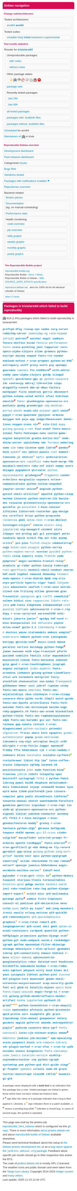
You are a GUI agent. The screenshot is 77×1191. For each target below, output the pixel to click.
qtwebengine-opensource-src (47, 402)
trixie (27, 37)
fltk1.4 (42, 783)
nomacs (46, 960)
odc (43, 444)
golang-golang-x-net (18, 430)
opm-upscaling (61, 1046)
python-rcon (40, 640)
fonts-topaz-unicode (18, 999)
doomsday (49, 577)
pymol (19, 787)
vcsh (63, 943)
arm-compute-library (51, 1050)
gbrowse (43, 833)
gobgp (29, 890)
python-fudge (54, 651)
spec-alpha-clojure (26, 375)
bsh (17, 420)
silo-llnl (50, 426)
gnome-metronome (47, 741)
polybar (45, 412)
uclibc (25, 867)
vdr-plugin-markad (16, 1055)
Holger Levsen (64, 1180)
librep (7, 960)
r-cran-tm (58, 1055)
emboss (52, 636)
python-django (48, 943)
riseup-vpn (31, 329)
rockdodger (62, 947)
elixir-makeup (21, 965)
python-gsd (33, 1073)
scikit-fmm (35, 540)
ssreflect (16, 518)
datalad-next (47, 969)
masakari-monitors (16, 468)
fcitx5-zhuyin (40, 546)
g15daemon (10, 690)
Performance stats (17, 213)
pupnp (29, 741)
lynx (70, 792)
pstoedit (55, 733)
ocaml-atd (30, 412)
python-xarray (51, 550)
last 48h (13, 104)
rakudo (65, 867)
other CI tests (12, 296)
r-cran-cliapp (59, 698)
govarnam (52, 594)
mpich (21, 540)
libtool (32, 982)
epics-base (63, 995)
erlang (30, 919)
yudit (29, 801)
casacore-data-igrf (42, 1035)
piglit (7, 1035)
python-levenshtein (33, 1013)
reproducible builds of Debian (32, 1143)
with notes (15, 61)
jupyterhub (35, 1008)
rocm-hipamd (58, 333)
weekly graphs (15, 241)
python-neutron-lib (42, 501)
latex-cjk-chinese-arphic (38, 1041)
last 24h (13, 98)
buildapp (36, 651)
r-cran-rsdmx (57, 973)
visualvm (15, 505)
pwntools (9, 406)
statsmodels (37, 636)
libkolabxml (19, 792)
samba (45, 329)
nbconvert (61, 392)
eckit (50, 468)
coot (54, 453)
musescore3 (11, 664)
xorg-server (59, 329)
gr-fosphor (11, 1077)
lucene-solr (23, 861)
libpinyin (21, 769)
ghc (48, 1021)
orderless (10, 481)
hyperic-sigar (35, 586)
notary (62, 1026)
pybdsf (15, 453)
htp (37, 765)
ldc (5, 384)
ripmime (53, 690)
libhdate (23, 677)
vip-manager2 (30, 532)
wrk (14, 681)
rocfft (47, 600)
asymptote (37, 1021)
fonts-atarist (54, 849)
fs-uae (54, 867)
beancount (37, 986)
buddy (32, 828)
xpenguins (27, 600)
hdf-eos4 (57, 622)
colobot (46, 532)
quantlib (50, 938)
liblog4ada (59, 640)
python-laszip (41, 568)
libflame (21, 612)
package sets (15, 86)
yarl (55, 412)
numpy (59, 468)
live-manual (29, 1026)
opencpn (21, 871)
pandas (63, 449)
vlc (35, 426)
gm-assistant (26, 509)
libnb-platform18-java (35, 796)
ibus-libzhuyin (36, 698)
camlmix (22, 371)
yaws (6, 982)
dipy (6, 617)
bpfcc (40, 459)
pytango (8, 906)
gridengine (33, 477)
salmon (7, 604)
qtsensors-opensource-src (34, 814)
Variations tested (14, 174)
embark (25, 640)
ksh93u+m (42, 371)
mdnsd (61, 646)
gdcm (20, 801)
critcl (7, 546)
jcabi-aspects (40, 672)
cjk (41, 754)
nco (5, 518)
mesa (63, 910)
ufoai (50, 397)
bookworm (37, 37)
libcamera (10, 745)
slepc (58, 384)
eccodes (8, 1059)
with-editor (61, 371)
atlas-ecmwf (11, 631)
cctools (38, 1077)
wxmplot (64, 636)
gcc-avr (45, 724)
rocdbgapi (34, 849)
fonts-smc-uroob (42, 715)
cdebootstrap (62, 546)
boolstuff (10, 783)
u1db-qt (8, 814)
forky (21, 37)
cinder (62, 838)
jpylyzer (44, 416)
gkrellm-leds (25, 646)
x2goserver (11, 737)
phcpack (29, 978)
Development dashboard (18, 150)
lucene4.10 (49, 769)
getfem (19, 952)
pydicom (21, 1035)
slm (13, 449)
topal (51, 586)
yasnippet (53, 536)
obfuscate (45, 626)
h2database (30, 754)
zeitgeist (21, 672)
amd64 (11, 25)
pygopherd (22, 472)
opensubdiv (20, 1017)
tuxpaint (9, 886)
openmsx (26, 1077)
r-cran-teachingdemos (35, 668)
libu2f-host (51, 877)
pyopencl (18, 1050)
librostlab (44, 384)
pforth (62, 655)
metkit (39, 397)
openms (30, 838)
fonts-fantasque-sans (30, 434)
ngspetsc (55, 737)
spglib (20, 1030)
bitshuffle (11, 973)
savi (31, 690)
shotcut (27, 459)
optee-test (35, 522)
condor (65, 477)
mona (14, 796)
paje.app (28, 420)
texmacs (62, 577)
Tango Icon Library (18, 1180)
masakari (66, 915)
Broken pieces (14, 197)
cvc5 (66, 608)
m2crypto (9, 750)
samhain (58, 339)
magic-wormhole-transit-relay (41, 564)
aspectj (27, 559)
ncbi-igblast (12, 978)
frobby (7, 754)
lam (43, 765)
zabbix (31, 906)
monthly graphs (16, 247)
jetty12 (8, 339)
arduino (58, 416)
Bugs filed (10, 168)
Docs (31, 274)
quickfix (9, 509)
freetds (50, 559)
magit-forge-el (46, 999)
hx (47, 882)
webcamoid (27, 973)
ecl (13, 995)
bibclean (61, 397)
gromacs (50, 351)
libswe (25, 664)
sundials (9, 540)
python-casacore (56, 379)
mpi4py (44, 622)
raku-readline (21, 895)
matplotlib (22, 440)
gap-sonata (23, 728)
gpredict (9, 857)
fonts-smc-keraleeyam (31, 711)
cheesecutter (28, 685)
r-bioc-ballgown (34, 823)
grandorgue (35, 406)
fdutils (35, 660)
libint (28, 765)
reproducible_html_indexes (18, 1135)
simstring (10, 867)
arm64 (19, 25)
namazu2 (35, 577)
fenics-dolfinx (14, 343)
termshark (26, 681)
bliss (21, 760)
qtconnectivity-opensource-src (46, 505)
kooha (21, 1008)
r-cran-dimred (32, 581)
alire (58, 532)
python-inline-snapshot (44, 486)
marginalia (27, 481)
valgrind (9, 843)
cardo (39, 703)
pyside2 (54, 554)
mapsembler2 (61, 660)
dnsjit (54, 745)
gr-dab (33, 853)
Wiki (41, 278)
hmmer (23, 690)
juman (7, 655)
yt (41, 379)
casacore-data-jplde (18, 703)
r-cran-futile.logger (33, 750)
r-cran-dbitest (55, 522)
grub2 (7, 1013)
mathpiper (10, 392)
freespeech (63, 685)
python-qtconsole (57, 1017)
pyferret (33, 1030)
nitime (39, 594)
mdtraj (30, 384)
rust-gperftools (15, 573)
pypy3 (7, 416)
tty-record (62, 853)
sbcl (46, 933)
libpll (49, 703)
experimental (52, 37)
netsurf (8, 871)
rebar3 (44, 929)
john (30, 774)
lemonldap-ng (38, 333)
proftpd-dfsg (12, 329)
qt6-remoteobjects (16, 924)
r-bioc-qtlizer (44, 956)
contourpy (16, 384)
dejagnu (8, 472)
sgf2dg (35, 769)
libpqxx (8, 536)
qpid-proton (11, 1021)
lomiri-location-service (29, 1063)
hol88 (29, 787)
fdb (70, 463)
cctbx (7, 915)
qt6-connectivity (27, 960)
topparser (51, 347)
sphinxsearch (39, 612)
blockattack (64, 715)
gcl (41, 536)
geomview (9, 810)
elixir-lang (53, 528)
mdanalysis (23, 956)
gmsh (54, 933)
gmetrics (23, 810)
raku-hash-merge (55, 463)
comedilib (61, 600)
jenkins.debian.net (28, 1172)
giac (63, 594)
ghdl (22, 522)
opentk (20, 849)
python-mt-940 (61, 361)
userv (69, 468)
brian (29, 518)
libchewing (46, 631)
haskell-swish (56, 890)
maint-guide (64, 703)
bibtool (58, 960)
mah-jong (52, 915)
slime (39, 351)
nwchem (7, 501)
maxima (20, 356)
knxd (49, 978)
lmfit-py (26, 915)
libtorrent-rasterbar (35, 514)
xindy (64, 690)
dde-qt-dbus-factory (45, 388)
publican (26, 910)
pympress (9, 564)
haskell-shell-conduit (45, 573)
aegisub (45, 491)
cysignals (18, 982)
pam (21, 1073)
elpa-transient (44, 655)
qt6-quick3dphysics (45, 924)
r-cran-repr (56, 810)
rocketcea (10, 522)
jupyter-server (14, 491)
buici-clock (47, 646)
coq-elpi (25, 745)
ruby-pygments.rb (15, 715)
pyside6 (8, 660)
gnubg (21, 406)
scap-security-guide (58, 990)
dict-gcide (51, 1073)
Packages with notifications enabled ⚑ (27, 180)
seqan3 (31, 356)
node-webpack (30, 947)
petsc (66, 536)
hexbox (60, 792)
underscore (11, 640)
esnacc (20, 1059)
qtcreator (38, 472)
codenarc (9, 760)
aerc (25, 1021)
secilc (39, 890)
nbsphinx (41, 787)
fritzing (26, 594)
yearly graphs (15, 253)
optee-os (65, 933)
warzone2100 (47, 617)
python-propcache (47, 518)
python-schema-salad (18, 397)
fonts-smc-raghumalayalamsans (47, 720)
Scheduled (11, 130)
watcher (35, 339)
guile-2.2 (29, 631)
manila (19, 919)
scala (7, 1050)
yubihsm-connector (42, 819)
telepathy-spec (50, 779)
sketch (33, 806)
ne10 (28, 655)
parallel (9, 651)
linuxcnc (20, 501)
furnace (53, 444)
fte (32, 371)
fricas (25, 737)
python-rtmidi (13, 720)
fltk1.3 (14, 823)
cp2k (70, 1055)
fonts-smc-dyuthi (15, 707)
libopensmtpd (52, 608)
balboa (41, 973)
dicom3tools (43, 801)
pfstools (36, 1017)
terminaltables (54, 886)
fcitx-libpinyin (50, 906)
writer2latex (39, 707)
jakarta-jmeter (25, 622)
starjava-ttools (29, 886)
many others (15, 1184)
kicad (31, 343)
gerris (47, 392)
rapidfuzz (34, 463)
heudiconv (66, 969)
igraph (7, 952)
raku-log (39, 895)
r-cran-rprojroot (23, 617)
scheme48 (47, 792)
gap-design (60, 514)
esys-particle (13, 586)
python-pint (48, 982)
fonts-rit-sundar (51, 356)
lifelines (10, 514)
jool (6, 895)
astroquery (11, 365)
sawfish (34, 590)
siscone (64, 982)
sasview (42, 554)
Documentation (15, 203)
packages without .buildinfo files (25, 123)
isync (39, 915)
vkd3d (19, 838)
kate (44, 737)
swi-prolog (23, 536)
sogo (6, 550)
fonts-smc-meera (15, 694)
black (31, 1050)
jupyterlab (11, 532)
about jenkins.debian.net (55, 1139)
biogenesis (35, 1059)
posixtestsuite (14, 774)
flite (23, 392)
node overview (16, 223)
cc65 (63, 745)
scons (39, 559)
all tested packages (18, 111)
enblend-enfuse (14, 361)
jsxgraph (58, 668)
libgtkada (34, 608)
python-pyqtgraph (54, 861)
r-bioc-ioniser (49, 509)
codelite (21, 660)
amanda (46, 1030)
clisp (16, 559)
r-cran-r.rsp (60, 612)
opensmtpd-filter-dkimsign (45, 952)
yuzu (15, 915)
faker (21, 402)
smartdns (34, 694)
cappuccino (41, 604)
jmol (39, 347)
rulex (7, 1017)
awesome (18, 655)
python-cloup (63, 497)
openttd (46, 497)
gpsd (14, 668)
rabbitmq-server (15, 333)
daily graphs (14, 235)
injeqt (35, 792)
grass (56, 1021)
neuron (68, 573)
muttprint (42, 681)
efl (5, 823)
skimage (8, 956)
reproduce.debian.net (16, 287)
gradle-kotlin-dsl (45, 440)
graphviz (9, 929)
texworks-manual (15, 806)
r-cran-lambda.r (58, 754)
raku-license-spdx (30, 449)
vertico (22, 651)
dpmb (47, 581)
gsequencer (47, 1026)
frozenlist (11, 600)
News (40, 274)
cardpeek (36, 938)
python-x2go (26, 833)
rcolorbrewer (12, 765)
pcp (51, 365)
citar (47, 660)
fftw (17, 754)
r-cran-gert (26, 882)
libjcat (21, 819)
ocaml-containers (15, 938)
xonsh (64, 412)
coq (33, 1068)
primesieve (28, 943)
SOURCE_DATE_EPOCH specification (26, 281)
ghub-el (22, 995)
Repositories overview (17, 186)
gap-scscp (24, 857)
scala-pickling (23, 347)
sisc (28, 604)
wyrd (6, 796)
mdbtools (9, 1046)
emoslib (8, 402)
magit (47, 339)
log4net (22, 577)
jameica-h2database (42, 871)
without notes (17, 67)
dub (33, 626)
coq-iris (58, 581)
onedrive (34, 392)
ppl (35, 536)
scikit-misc (35, 900)
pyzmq (63, 540)
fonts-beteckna (42, 664)
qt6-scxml (34, 933)
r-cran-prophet (38, 361)
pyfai (19, 906)
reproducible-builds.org (17, 271)
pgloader (9, 882)
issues (23, 162)
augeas (7, 672)
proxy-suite (39, 365)
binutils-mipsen (42, 995)
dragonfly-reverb (15, 388)
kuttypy (8, 646)
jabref (41, 690)
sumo (6, 449)
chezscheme (39, 867)
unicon (31, 491)
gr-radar (23, 568)
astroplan (40, 745)
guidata (8, 1030)
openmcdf (57, 750)
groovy (44, 828)
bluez (58, 978)
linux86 (38, 1083)
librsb (51, 449)
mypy (62, 426)
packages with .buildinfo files (24, 117)
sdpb (6, 724)
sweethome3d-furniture (56, 806)
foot (6, 995)
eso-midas (46, 685)
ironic (7, 919)
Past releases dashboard (19, 157)
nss (24, 453)
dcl (66, 978)
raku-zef (37, 468)
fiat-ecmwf (43, 430)
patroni (21, 339)
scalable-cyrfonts (56, 760)
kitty (40, 978)
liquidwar (38, 810)
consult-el (11, 910)
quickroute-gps (26, 379)
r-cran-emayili (60, 1013)
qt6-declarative (47, 910)
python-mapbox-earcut (19, 554)
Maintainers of (15, 136)
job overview (14, 229)
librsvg (8, 787)
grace (63, 1077)
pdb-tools (18, 608)
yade (60, 559)
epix (36, 861)
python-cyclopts (35, 733)
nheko (40, 882)
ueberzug (66, 444)
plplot (59, 626)
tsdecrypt (61, 568)
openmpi (61, 365)
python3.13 (52, 1008)
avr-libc (50, 540)
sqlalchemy (31, 444)
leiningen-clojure (16, 528)
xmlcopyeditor (62, 1030)
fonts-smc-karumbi (24, 724)
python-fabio (58, 783)
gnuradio (9, 371)
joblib (22, 779)
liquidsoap (11, 1026)
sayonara (42, 481)
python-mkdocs (62, 882)
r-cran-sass (50, 590)
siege (64, 1073)
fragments (51, 477)
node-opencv (11, 581)
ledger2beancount (49, 420)
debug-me (45, 853)
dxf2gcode (58, 833)
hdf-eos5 (9, 577)
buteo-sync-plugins (25, 550)
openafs (8, 379)
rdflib (51, 1083)
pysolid (8, 612)
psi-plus (21, 546)
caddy (7, 375)
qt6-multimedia (57, 900)
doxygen (8, 420)
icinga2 (58, 375)
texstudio (34, 760)
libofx (33, 779)
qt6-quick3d (58, 919)
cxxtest (38, 728)
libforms (60, 801)
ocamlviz (9, 568)
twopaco (8, 838)
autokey (62, 819)
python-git (11, 947)
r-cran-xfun (40, 1055)
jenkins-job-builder (32, 1046)
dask (6, 453)
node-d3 (51, 1077)
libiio (38, 528)
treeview (9, 779)
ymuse (23, 636)
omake (63, 1041)
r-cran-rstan (28, 929)
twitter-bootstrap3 (17, 1083)
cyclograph (27, 783)
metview (42, 919)
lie (69, 810)
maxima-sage (58, 711)
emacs (35, 737)
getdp (47, 375)
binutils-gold (13, 890)
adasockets (19, 590)
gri (38, 600)
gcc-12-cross (46, 838)
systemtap (10, 1073)
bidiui (19, 604)
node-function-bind (49, 774)
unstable (12, 37)
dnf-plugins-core (15, 986)
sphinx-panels (38, 453)
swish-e (46, 947)
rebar (32, 969)
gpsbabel (63, 956)
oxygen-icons (22, 426)
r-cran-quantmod (24, 416)
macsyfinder (27, 843)
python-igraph (48, 1068)
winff (24, 365)
